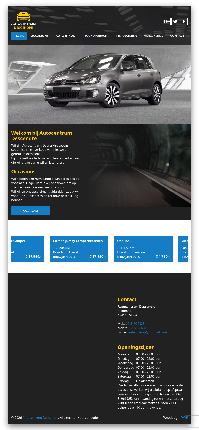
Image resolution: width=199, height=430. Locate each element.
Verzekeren (153, 36)
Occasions (40, 36)
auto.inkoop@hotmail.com (147, 332)
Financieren (126, 36)
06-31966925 (135, 324)
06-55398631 (137, 328)
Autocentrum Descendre (40, 417)
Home (19, 36)
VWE (184, 417)
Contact (177, 36)
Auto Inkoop (66, 36)
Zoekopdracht (97, 36)
